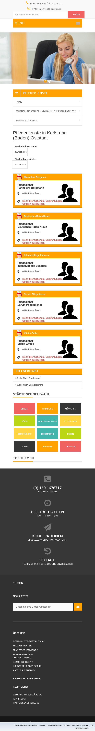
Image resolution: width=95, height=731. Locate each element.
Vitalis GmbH (31, 333)
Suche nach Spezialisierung (29, 385)
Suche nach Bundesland (28, 378)
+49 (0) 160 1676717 (23, 662)
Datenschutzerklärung (27, 695)
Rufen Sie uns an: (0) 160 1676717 (44, 3)
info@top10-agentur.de (27, 666)
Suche (76, 15)
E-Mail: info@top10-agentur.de (44, 9)
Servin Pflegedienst (34, 294)
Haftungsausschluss (26, 703)
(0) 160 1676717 (47, 488)
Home (19, 102)
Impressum (19, 699)
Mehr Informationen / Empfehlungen (42, 201)
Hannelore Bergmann (35, 177)
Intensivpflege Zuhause (37, 255)
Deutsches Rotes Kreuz (37, 216)
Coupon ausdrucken (33, 204)
